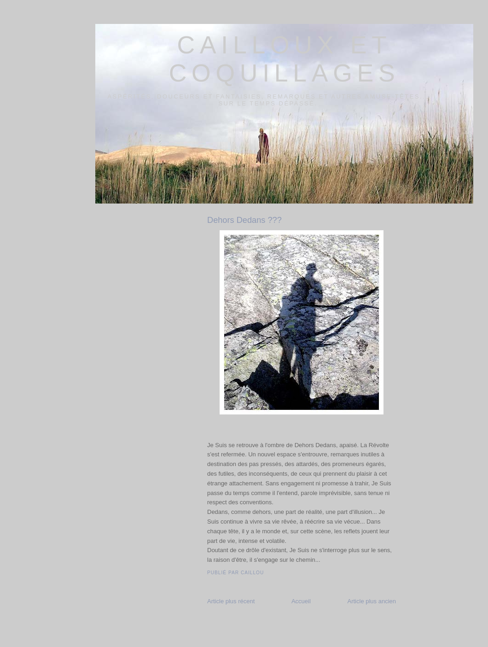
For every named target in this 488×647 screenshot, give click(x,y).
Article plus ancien (372, 601)
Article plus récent (231, 601)
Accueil (301, 601)
